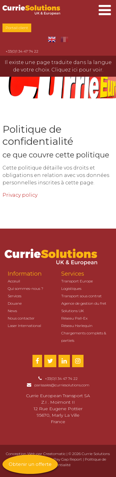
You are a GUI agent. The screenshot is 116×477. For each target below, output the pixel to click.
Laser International (24, 325)
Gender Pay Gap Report (61, 459)
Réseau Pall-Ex (74, 318)
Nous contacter (21, 318)
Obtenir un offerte (30, 464)
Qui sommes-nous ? (25, 288)
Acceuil (14, 281)
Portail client (17, 27)
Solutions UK (72, 310)
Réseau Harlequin (76, 325)
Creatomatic (54, 453)
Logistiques (71, 288)
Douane (15, 303)
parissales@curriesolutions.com (61, 385)
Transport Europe (77, 281)
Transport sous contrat (81, 296)
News (12, 310)
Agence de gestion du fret (83, 303)
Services (14, 296)
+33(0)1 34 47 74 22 (22, 51)
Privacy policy (19, 195)
